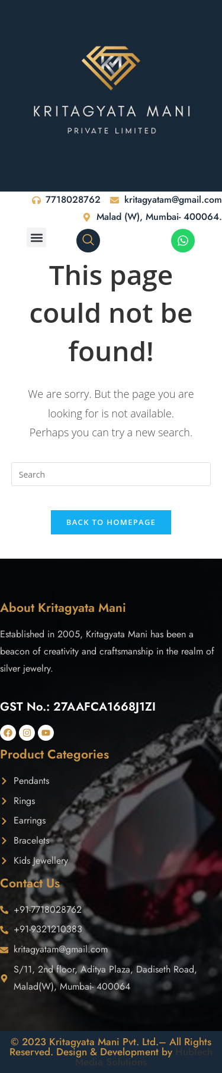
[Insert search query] (111, 474)
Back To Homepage (111, 522)
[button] (36, 237)
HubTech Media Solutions (144, 1057)
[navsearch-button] (88, 240)
